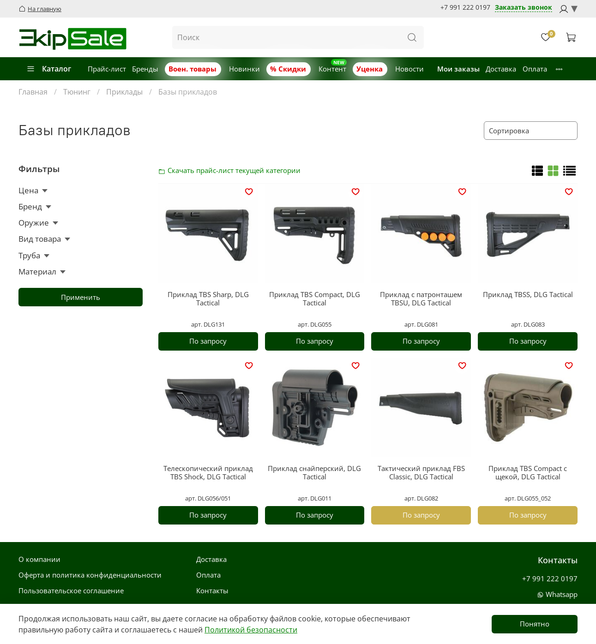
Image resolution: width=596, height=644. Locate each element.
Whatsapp (557, 594)
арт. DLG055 (314, 324)
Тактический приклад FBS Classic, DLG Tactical (421, 472)
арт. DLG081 (421, 324)
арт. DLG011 (314, 498)
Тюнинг (76, 92)
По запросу (208, 341)
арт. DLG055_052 (528, 498)
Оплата (535, 68)
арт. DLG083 (528, 324)
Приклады (124, 92)
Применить (80, 297)
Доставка (501, 68)
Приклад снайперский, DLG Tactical (314, 472)
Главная (33, 92)
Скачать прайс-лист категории (164, 170)
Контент (332, 68)
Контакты (212, 590)
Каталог (48, 69)
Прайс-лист (107, 68)
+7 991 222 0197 (465, 7)
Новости (409, 68)
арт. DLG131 (208, 324)
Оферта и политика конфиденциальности (90, 574)
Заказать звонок (523, 8)
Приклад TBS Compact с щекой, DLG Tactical (527, 472)
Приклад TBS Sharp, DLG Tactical (208, 298)
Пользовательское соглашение (71, 590)
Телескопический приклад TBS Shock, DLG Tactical (208, 472)
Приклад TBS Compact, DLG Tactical (314, 298)
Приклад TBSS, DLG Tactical (528, 294)
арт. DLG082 (421, 498)
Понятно (534, 623)
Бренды (145, 68)
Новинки (244, 68)
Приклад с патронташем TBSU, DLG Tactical (421, 298)
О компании (39, 559)
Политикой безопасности (251, 630)
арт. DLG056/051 (208, 498)
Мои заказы (458, 68)
